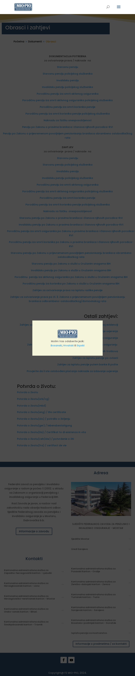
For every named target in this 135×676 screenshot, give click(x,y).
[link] (23, 7)
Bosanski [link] (56, 345)
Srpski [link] (80, 345)
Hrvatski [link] (68, 345)
